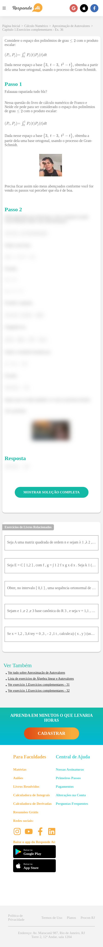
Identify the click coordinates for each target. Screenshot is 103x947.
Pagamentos (65, 786)
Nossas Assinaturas (70, 769)
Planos (71, 918)
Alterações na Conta (71, 795)
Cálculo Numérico (36, 26)
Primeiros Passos (68, 778)
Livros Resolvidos (26, 786)
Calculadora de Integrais (31, 795)
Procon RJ (88, 918)
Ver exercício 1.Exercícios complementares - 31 (39, 684)
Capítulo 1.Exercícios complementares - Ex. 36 (32, 29)
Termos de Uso (51, 918)
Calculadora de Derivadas (32, 803)
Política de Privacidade (16, 917)
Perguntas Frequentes (72, 803)
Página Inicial (11, 26)
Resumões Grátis (25, 812)
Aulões (18, 778)
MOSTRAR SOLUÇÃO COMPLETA (52, 492)
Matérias (19, 769)
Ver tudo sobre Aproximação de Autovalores (36, 672)
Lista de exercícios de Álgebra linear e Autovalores (41, 678)
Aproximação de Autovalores (71, 26)
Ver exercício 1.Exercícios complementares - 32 (39, 690)
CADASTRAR (51, 733)
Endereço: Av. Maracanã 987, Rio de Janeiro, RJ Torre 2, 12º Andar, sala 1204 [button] (51, 935)
